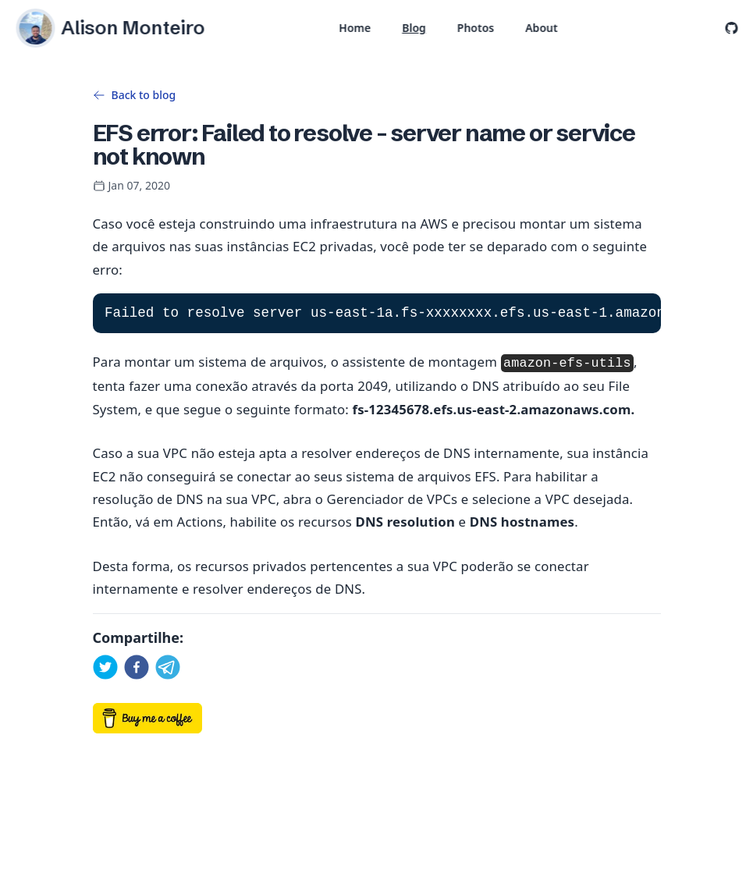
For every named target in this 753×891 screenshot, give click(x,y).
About (541, 27)
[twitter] (105, 667)
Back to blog (134, 94)
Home (355, 27)
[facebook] (136, 667)
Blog (414, 27)
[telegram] (167, 667)
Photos (475, 27)
